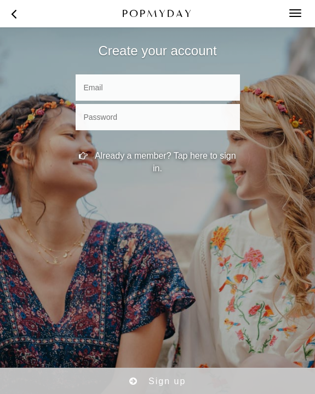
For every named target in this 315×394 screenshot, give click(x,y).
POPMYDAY (157, 13)
